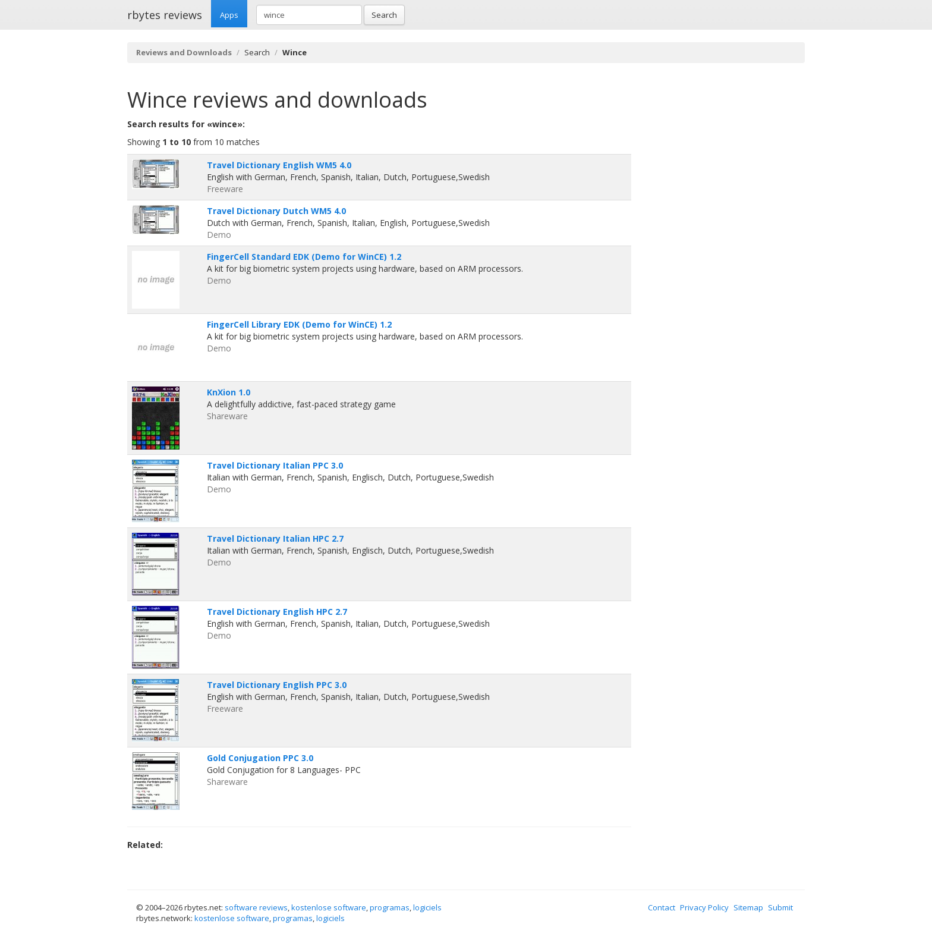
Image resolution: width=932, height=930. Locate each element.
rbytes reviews (164, 15)
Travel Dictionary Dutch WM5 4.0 (276, 210)
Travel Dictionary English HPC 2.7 (277, 611)
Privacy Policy (704, 907)
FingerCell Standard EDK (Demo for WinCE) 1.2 (304, 256)
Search (384, 15)
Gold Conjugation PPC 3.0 (260, 758)
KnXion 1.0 (228, 392)
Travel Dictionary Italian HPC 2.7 (275, 538)
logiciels (427, 907)
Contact (661, 907)
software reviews (256, 907)
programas (390, 907)
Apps (229, 15)
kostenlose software (328, 907)
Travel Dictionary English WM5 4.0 (279, 165)
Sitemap (748, 907)
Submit (780, 907)
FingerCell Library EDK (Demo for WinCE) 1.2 (299, 324)
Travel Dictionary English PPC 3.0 (277, 684)
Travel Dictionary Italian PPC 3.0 (275, 465)
